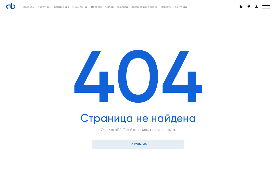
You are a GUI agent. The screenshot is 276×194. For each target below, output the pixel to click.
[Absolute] (10, 6)
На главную (138, 144)
